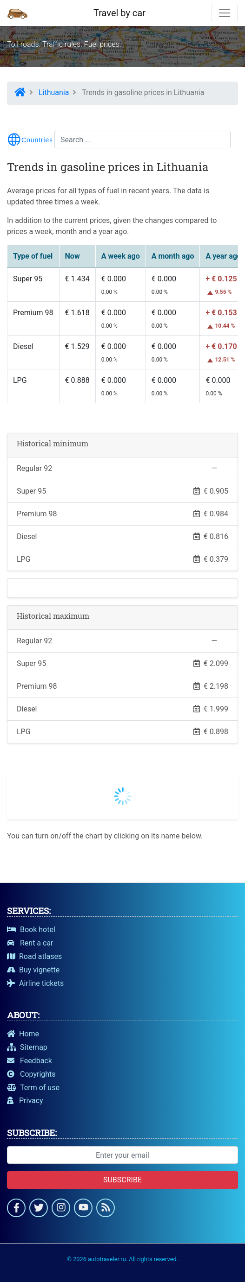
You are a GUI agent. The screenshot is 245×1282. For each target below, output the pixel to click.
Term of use (33, 1087)
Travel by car (119, 13)
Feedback (29, 1060)
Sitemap (27, 1047)
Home (23, 1033)
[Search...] (142, 139)
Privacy (25, 1100)
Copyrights (31, 1074)
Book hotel (31, 929)
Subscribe (122, 1179)
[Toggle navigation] (225, 13)
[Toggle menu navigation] (30, 139)
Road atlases (34, 956)
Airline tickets (35, 983)
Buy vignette (33, 969)
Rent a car (30, 943)
